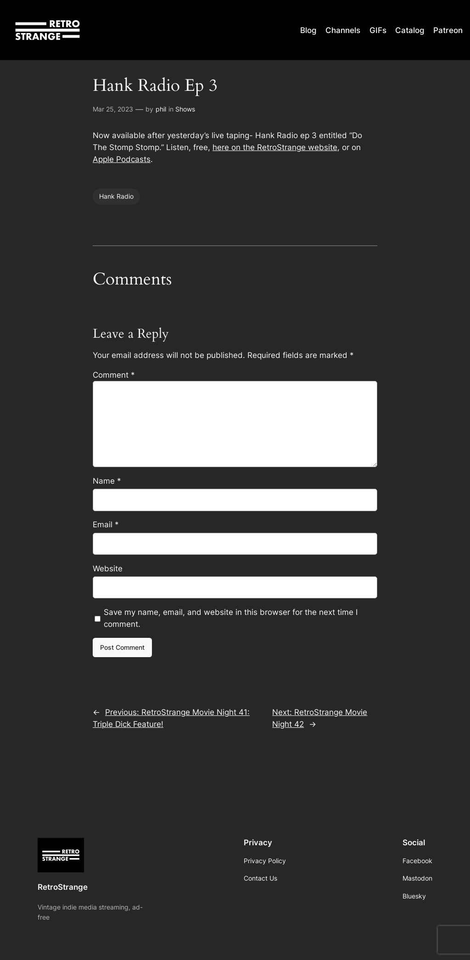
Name (107, 481)
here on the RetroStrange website (275, 147)
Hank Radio (116, 196)
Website (108, 568)
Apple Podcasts (122, 159)
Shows (185, 109)
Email (106, 524)
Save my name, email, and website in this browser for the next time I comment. (231, 618)
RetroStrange (63, 887)
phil (161, 109)
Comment (114, 375)
